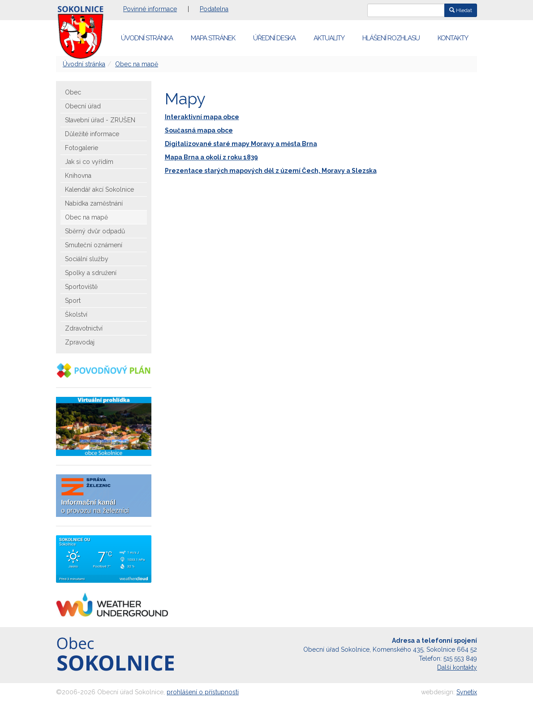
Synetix (466, 692)
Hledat (460, 10)
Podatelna (214, 9)
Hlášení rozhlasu (391, 38)
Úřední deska (274, 38)
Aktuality (329, 38)
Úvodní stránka (147, 38)
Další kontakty (457, 667)
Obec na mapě (136, 64)
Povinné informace (150, 9)
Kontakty (453, 38)
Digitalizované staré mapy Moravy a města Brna (241, 143)
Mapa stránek (213, 38)
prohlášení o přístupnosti (203, 692)
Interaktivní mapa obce (202, 116)
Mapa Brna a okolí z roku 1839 (211, 157)
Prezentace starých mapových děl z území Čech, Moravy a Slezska (271, 170)
